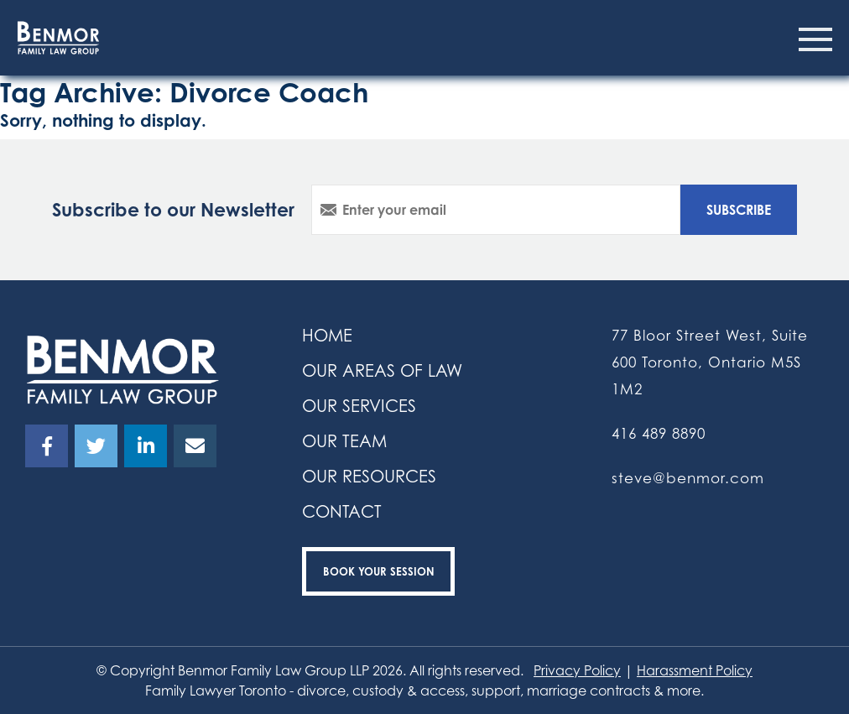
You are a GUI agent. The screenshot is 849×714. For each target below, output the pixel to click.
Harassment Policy (695, 670)
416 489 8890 (659, 433)
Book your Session (379, 571)
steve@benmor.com (688, 478)
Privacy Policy (577, 670)
